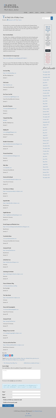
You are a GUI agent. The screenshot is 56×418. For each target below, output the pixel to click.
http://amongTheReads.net (9, 250)
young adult (21, 359)
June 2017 (45, 130)
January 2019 (46, 88)
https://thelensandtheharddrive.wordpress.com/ (13, 345)
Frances (20, 20)
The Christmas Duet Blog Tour (9, 363)
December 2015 (46, 175)
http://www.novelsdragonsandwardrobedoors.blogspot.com (16, 226)
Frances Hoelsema (11, 6)
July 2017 (45, 127)
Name (3, 392)
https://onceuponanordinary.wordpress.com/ (13, 191)
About (31, 12)
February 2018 (46, 109)
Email (3, 394)
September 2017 (46, 122)
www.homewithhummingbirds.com (10, 309)
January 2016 (46, 172)
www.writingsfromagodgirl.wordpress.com (12, 333)
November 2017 (46, 117)
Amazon (7, 358)
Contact (49, 12)
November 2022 (46, 72)
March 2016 (45, 167)
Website (4, 397)
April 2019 (45, 85)
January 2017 (46, 143)
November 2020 (46, 74)
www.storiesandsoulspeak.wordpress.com (12, 179)
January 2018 (46, 111)
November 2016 (46, 148)
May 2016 (45, 161)
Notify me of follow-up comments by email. (12, 399)
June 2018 (45, 101)
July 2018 (45, 98)
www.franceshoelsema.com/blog (10, 285)
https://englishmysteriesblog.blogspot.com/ (12, 215)
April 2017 (45, 135)
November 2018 (46, 90)
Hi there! (5, 120)
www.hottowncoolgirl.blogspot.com (11, 96)
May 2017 (45, 132)
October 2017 (46, 119)
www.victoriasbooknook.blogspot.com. (11, 155)
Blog (36, 12)
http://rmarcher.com (7, 85)
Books (42, 12)
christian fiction (29, 358)
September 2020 (46, 77)
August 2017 (46, 124)
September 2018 (46, 95)
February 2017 (46, 140)
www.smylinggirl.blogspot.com (9, 132)
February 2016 (46, 169)
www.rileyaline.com (7, 167)
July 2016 (45, 156)
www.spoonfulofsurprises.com (9, 108)
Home (25, 12)
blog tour (23, 358)
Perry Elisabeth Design (37, 411)
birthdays (19, 358)
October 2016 (46, 151)
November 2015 (46, 177)
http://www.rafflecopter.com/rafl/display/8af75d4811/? (15, 58)
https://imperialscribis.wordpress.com (11, 203)
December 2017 (46, 114)
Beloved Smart (13, 358)
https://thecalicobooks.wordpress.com (11, 297)
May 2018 (45, 103)
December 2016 (46, 146)
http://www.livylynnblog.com (9, 73)
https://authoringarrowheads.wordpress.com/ (13, 274)
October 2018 (46, 93)
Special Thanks (28, 415)
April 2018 (45, 106)
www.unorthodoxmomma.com (9, 238)
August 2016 (46, 153)
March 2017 (45, 138)
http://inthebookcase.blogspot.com (10, 262)
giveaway (35, 358)
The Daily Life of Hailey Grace (13, 17)
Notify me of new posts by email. (10, 402)
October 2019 (46, 80)
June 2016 (45, 159)
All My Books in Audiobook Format (32, 363)
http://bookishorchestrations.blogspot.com (12, 144)
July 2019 (45, 82)
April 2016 (45, 164)
